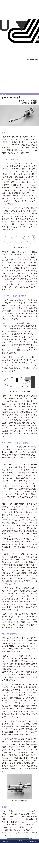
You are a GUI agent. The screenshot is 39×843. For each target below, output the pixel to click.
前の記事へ (6, 841)
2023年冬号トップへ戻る (19, 841)
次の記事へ (32, 841)
